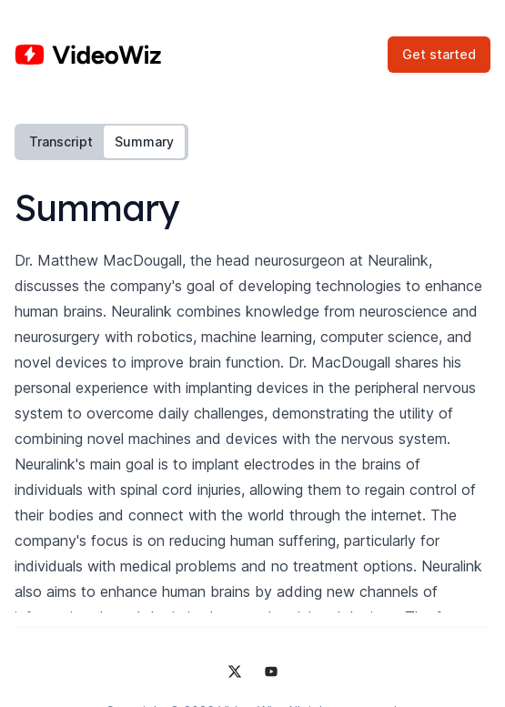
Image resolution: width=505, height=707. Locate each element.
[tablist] (101, 142)
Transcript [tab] (61, 141)
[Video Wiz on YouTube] (271, 671)
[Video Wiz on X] (234, 671)
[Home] (88, 55)
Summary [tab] (144, 141)
